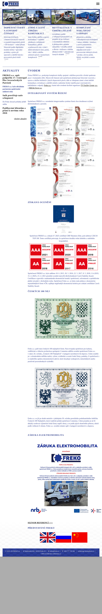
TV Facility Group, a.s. (89, 85)
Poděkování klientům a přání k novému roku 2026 (14, 110)
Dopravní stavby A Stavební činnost (14, 31)
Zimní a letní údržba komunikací (36, 31)
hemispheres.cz (89, 551)
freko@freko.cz (54, 551)
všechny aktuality (20, 119)
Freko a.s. (47, 85)
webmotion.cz (56, 554)
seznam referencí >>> (40, 523)
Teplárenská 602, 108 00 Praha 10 (35, 551)
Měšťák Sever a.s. (35, 88)
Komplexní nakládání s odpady (83, 31)
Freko (6, 3)
